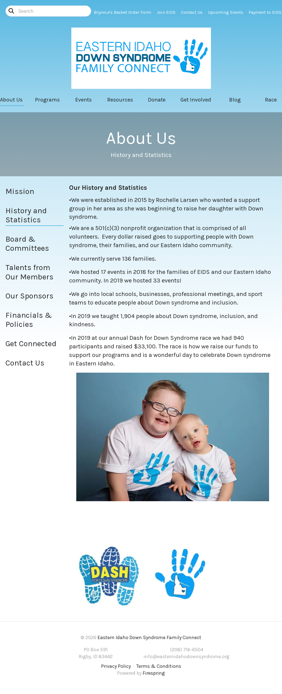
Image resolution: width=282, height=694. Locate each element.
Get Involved (195, 100)
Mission (20, 191)
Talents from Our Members (29, 272)
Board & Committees (27, 243)
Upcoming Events (225, 12)
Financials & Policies (29, 320)
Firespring (154, 673)
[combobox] (48, 11)
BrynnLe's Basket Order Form (122, 12)
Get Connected (31, 343)
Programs (47, 100)
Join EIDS (166, 12)
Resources (120, 100)
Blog (235, 100)
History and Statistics (26, 215)
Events (83, 100)
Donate (157, 100)
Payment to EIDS (265, 12)
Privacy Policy (116, 666)
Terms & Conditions (158, 666)
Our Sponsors (29, 295)
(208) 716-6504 (186, 650)
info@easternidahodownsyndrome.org (186, 656)
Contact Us (191, 12)
